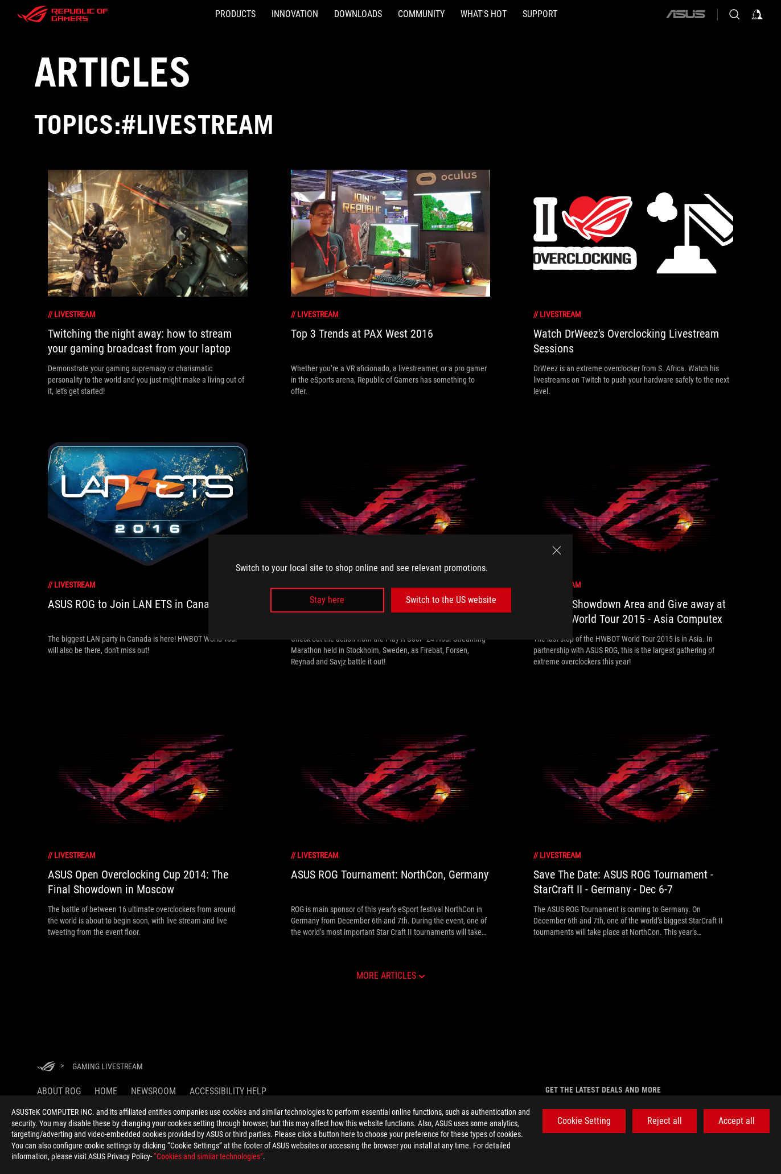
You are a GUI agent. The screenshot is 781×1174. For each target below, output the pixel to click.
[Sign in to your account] (757, 14)
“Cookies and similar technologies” (208, 1156)
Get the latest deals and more (603, 1089)
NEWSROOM (153, 1091)
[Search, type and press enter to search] (734, 14)
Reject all (664, 1120)
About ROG (59, 1091)
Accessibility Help (228, 1091)
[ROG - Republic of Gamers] (62, 14)
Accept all (736, 1120)
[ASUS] (685, 14)
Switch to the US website (451, 599)
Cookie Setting (584, 1120)
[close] (557, 550)
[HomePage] (46, 1067)
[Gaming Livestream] (107, 1066)
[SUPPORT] (540, 14)
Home (105, 1091)
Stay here (327, 599)
